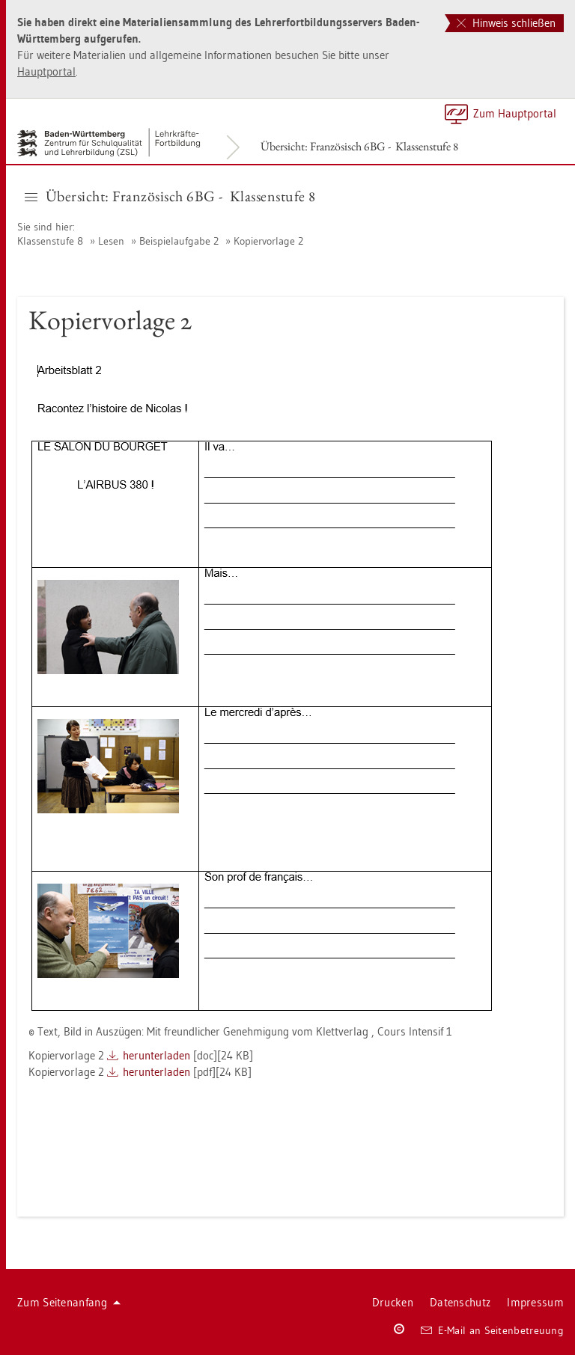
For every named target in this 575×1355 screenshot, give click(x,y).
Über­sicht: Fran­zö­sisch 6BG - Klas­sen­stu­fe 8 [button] (170, 196)
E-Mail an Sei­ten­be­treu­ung (492, 1330)
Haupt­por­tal (46, 71)
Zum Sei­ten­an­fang (69, 1302)
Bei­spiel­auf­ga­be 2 (179, 241)
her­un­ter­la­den (156, 1055)
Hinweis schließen (506, 23)
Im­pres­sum (535, 1302)
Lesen (111, 241)
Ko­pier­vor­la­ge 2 (268, 241)
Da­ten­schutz (460, 1302)
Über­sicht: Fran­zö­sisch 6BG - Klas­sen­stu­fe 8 (359, 146)
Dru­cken (392, 1302)
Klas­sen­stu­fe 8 (50, 241)
